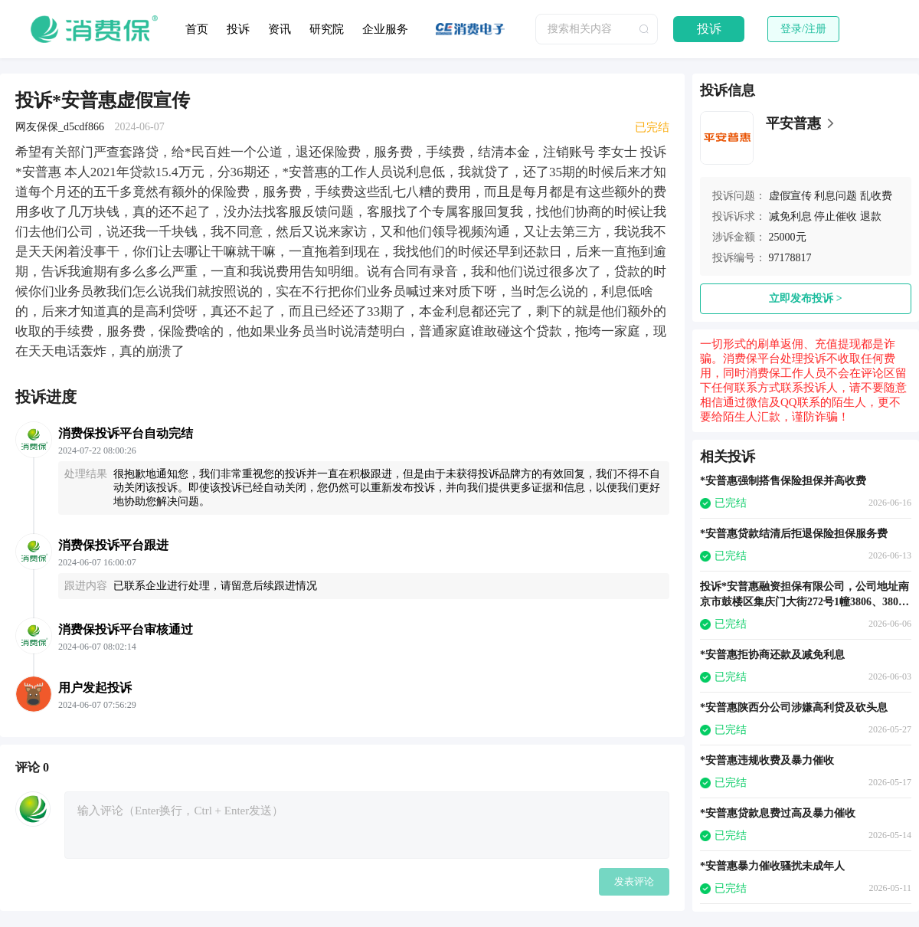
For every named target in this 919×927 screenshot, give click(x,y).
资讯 (279, 29)
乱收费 (876, 195)
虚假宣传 (790, 195)
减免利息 (790, 216)
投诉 (238, 29)
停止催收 (835, 216)
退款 (870, 216)
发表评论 (634, 881)
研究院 (326, 29)
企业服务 (385, 29)
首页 (196, 29)
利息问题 (835, 195)
